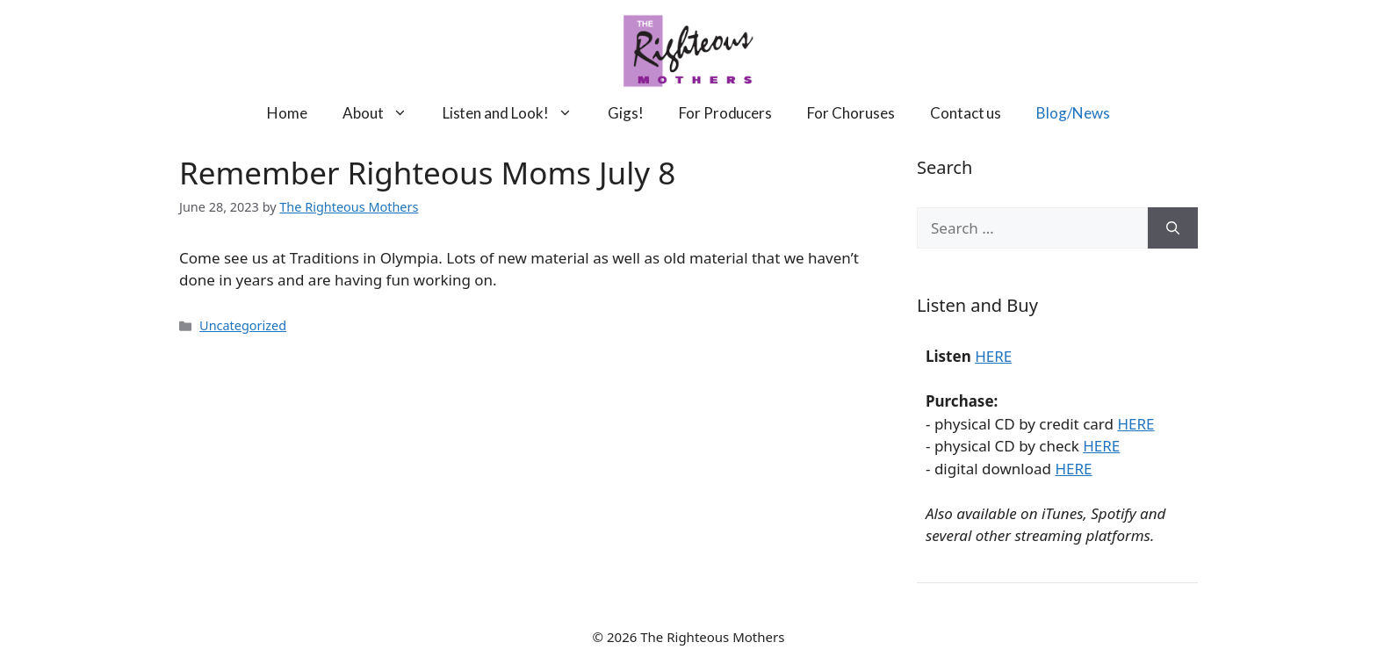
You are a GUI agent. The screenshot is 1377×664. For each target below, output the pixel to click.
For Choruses (851, 113)
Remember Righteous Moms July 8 (427, 172)
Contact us (966, 113)
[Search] (1173, 228)
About (383, 112)
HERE (993, 356)
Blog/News (1073, 113)
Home (287, 113)
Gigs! (626, 113)
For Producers (725, 113)
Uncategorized (242, 325)
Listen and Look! (516, 112)
